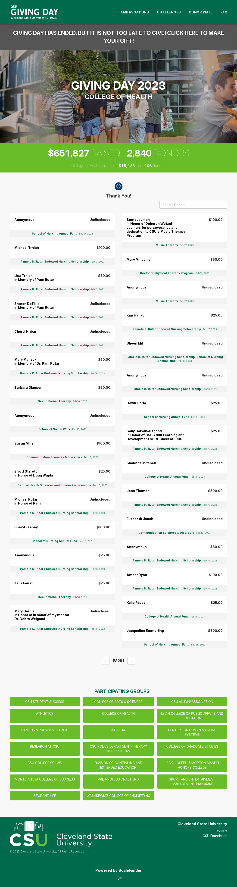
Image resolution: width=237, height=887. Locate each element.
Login (118, 878)
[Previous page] (106, 661)
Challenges (169, 12)
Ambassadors (134, 12)
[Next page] (131, 661)
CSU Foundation (215, 836)
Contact (221, 831)
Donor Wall (201, 12)
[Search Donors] (193, 205)
